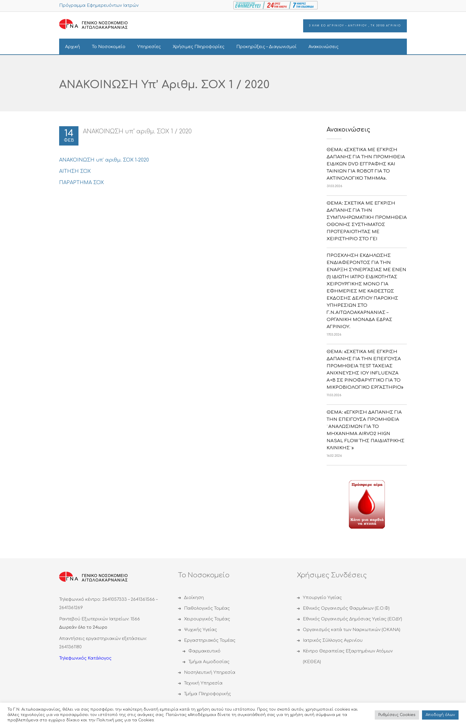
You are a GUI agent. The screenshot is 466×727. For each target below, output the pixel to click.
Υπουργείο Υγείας (322, 597)
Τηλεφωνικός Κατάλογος (85, 658)
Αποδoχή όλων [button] (440, 715)
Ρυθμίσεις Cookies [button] (396, 715)
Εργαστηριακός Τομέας (209, 640)
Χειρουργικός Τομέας (207, 619)
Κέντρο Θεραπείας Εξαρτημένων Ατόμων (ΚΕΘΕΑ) (348, 656)
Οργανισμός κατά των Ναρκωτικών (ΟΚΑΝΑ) (351, 630)
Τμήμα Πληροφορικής (207, 694)
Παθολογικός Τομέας (207, 608)
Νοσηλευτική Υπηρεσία (209, 672)
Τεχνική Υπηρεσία (203, 683)
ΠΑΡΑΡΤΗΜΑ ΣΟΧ (81, 182)
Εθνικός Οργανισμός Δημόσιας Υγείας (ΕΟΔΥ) (352, 619)
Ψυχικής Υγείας (200, 630)
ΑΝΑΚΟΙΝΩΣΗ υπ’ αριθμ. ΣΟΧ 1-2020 (104, 160)
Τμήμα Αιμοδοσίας (208, 662)
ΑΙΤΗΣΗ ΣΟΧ (75, 171)
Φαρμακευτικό (204, 651)
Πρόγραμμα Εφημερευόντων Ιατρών (98, 5)
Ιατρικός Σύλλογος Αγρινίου (333, 640)
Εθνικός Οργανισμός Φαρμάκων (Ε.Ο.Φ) (346, 608)
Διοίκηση (194, 597)
